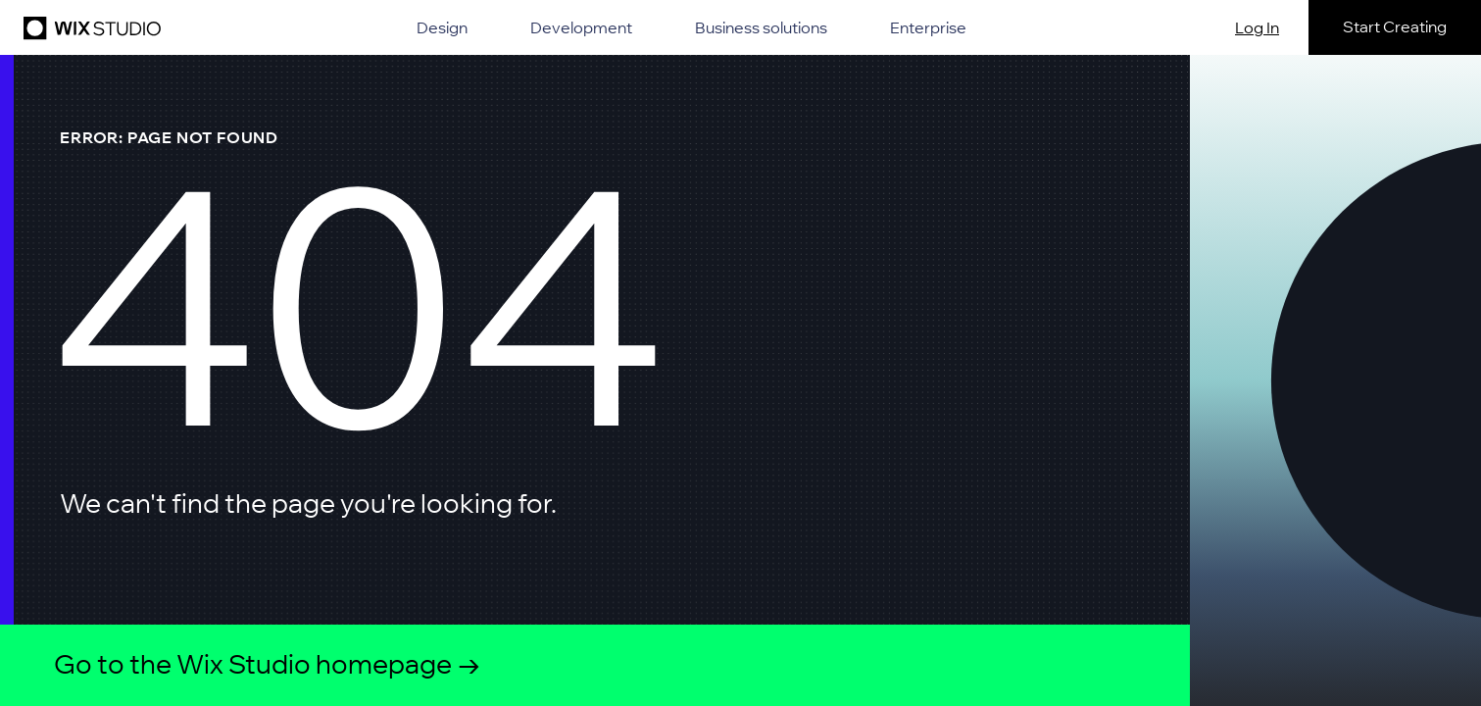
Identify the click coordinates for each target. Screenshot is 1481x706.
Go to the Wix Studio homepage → (267, 664)
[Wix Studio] (89, 27)
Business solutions (761, 27)
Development (581, 27)
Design (442, 27)
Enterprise (928, 27)
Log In (1257, 27)
